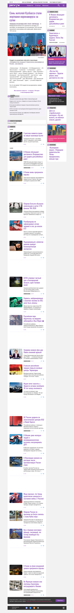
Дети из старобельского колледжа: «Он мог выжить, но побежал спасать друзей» (56, 115)
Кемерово (13, 24)
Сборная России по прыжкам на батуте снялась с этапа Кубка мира (34, 514)
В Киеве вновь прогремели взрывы (33, 173)
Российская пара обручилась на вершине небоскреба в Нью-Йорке (33, 318)
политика (52, 68)
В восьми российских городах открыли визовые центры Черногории (33, 368)
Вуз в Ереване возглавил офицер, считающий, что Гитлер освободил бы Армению (32, 533)
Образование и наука (54, 96)
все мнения (62, 42)
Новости (30, 5)
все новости (52, 26)
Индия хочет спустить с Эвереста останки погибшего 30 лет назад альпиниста (34, 386)
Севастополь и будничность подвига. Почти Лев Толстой (56, 36)
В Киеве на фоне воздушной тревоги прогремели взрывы (34, 567)
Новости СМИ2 (12, 123)
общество (53, 108)
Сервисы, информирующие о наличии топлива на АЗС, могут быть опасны (33, 300)
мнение (52, 30)
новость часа (54, 12)
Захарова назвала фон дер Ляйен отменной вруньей (23, 99)
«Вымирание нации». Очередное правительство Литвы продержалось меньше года (56, 153)
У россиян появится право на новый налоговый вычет (33, 134)
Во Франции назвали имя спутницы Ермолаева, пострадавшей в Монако (33, 584)
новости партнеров (15, 121)
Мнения (45, 5)
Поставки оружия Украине (58, 2)
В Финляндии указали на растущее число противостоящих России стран (33, 461)
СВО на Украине (26, 2)
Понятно (60, 600)
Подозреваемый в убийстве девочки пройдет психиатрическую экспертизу (33, 245)
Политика (51, 59)
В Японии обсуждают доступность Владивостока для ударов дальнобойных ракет (33, 155)
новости (12, 127)
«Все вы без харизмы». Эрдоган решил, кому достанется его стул (56, 74)
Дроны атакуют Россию (40, 2)
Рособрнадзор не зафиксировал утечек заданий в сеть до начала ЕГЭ (33, 225)
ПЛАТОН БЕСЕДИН (53, 42)
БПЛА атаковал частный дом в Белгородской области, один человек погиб (32, 281)
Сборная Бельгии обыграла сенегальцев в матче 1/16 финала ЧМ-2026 (33, 206)
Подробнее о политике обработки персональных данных (39, 601)
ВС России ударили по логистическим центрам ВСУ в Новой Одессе (34, 419)
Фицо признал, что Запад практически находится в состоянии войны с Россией (34, 496)
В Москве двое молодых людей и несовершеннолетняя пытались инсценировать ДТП (33, 440)
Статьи (37, 5)
